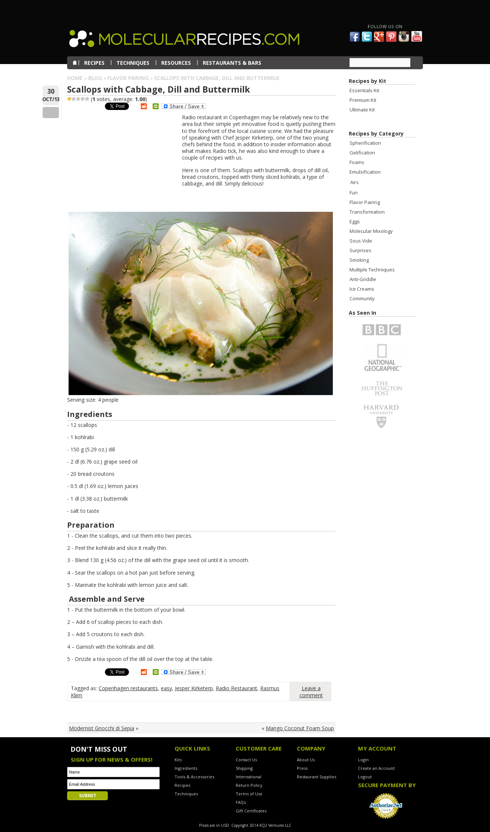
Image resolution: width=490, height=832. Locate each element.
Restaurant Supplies (316, 776)
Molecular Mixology (371, 231)
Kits (178, 759)
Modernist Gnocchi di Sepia (101, 728)
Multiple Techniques (372, 269)
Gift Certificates (251, 810)
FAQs (241, 802)
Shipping (244, 768)
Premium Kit (363, 100)
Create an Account (376, 768)
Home (75, 77)
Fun (354, 192)
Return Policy (249, 785)
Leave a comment (311, 692)
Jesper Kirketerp (194, 688)
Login (363, 759)
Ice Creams (362, 288)
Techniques (186, 793)
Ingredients (186, 768)
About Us (306, 759)
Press (302, 768)
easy (166, 688)
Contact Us (246, 759)
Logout (365, 776)
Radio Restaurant (236, 688)
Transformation (367, 211)
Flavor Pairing (128, 77)
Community (362, 298)
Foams (357, 162)
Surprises (360, 250)
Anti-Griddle (363, 279)
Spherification (365, 143)
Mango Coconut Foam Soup (300, 728)
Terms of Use (249, 793)
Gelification (362, 152)
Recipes (182, 785)
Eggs (355, 221)
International (248, 776)
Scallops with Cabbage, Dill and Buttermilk (158, 89)
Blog (95, 77)
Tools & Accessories (194, 776)
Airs (354, 182)
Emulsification (365, 171)
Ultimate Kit (362, 109)
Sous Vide (361, 240)
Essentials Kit (364, 90)
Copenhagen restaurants (128, 688)
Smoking (359, 260)
